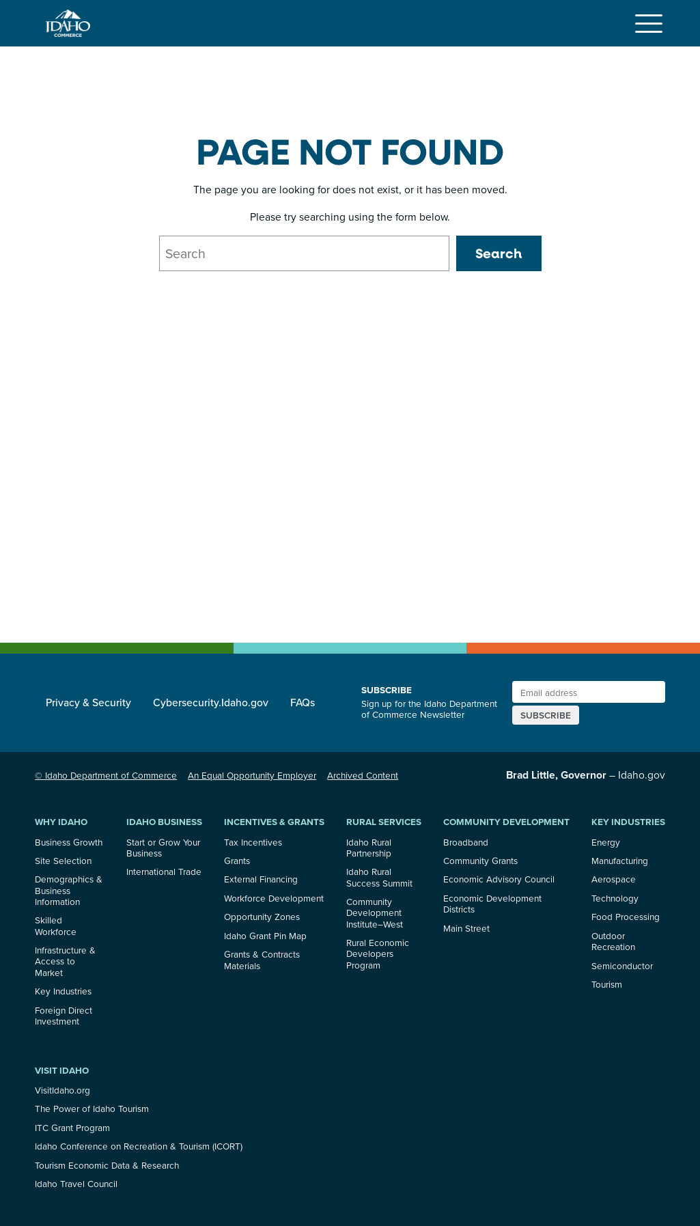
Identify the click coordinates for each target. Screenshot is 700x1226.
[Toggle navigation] (648, 23)
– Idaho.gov (585, 774)
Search (498, 253)
